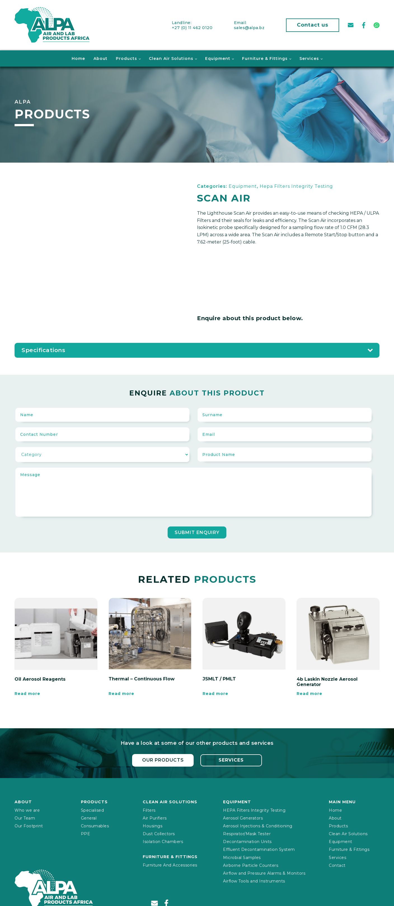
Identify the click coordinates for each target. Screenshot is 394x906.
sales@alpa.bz (249, 27)
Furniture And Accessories (170, 864)
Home (78, 57)
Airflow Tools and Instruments (254, 879)
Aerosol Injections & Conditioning (257, 824)
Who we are (27, 809)
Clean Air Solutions (171, 57)
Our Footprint (29, 824)
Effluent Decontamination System (259, 848)
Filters (149, 809)
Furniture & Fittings (265, 57)
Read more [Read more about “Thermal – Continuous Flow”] (121, 692)
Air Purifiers (155, 817)
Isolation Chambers (163, 840)
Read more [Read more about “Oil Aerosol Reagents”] (27, 692)
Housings (152, 824)
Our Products (163, 759)
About (100, 57)
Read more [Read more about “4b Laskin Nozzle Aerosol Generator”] (309, 692)
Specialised (92, 809)
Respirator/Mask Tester (247, 832)
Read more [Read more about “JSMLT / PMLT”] (215, 692)
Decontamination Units (247, 840)
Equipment (217, 57)
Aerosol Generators (243, 817)
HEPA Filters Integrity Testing (254, 809)
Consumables (95, 824)
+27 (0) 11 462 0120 (192, 27)
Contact (337, 864)
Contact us (312, 25)
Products (126, 57)
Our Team (25, 817)
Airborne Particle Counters (250, 864)
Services (309, 57)
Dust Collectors (159, 832)
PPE (85, 832)
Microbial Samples (242, 856)
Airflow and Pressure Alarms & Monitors (264, 872)
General (89, 817)
